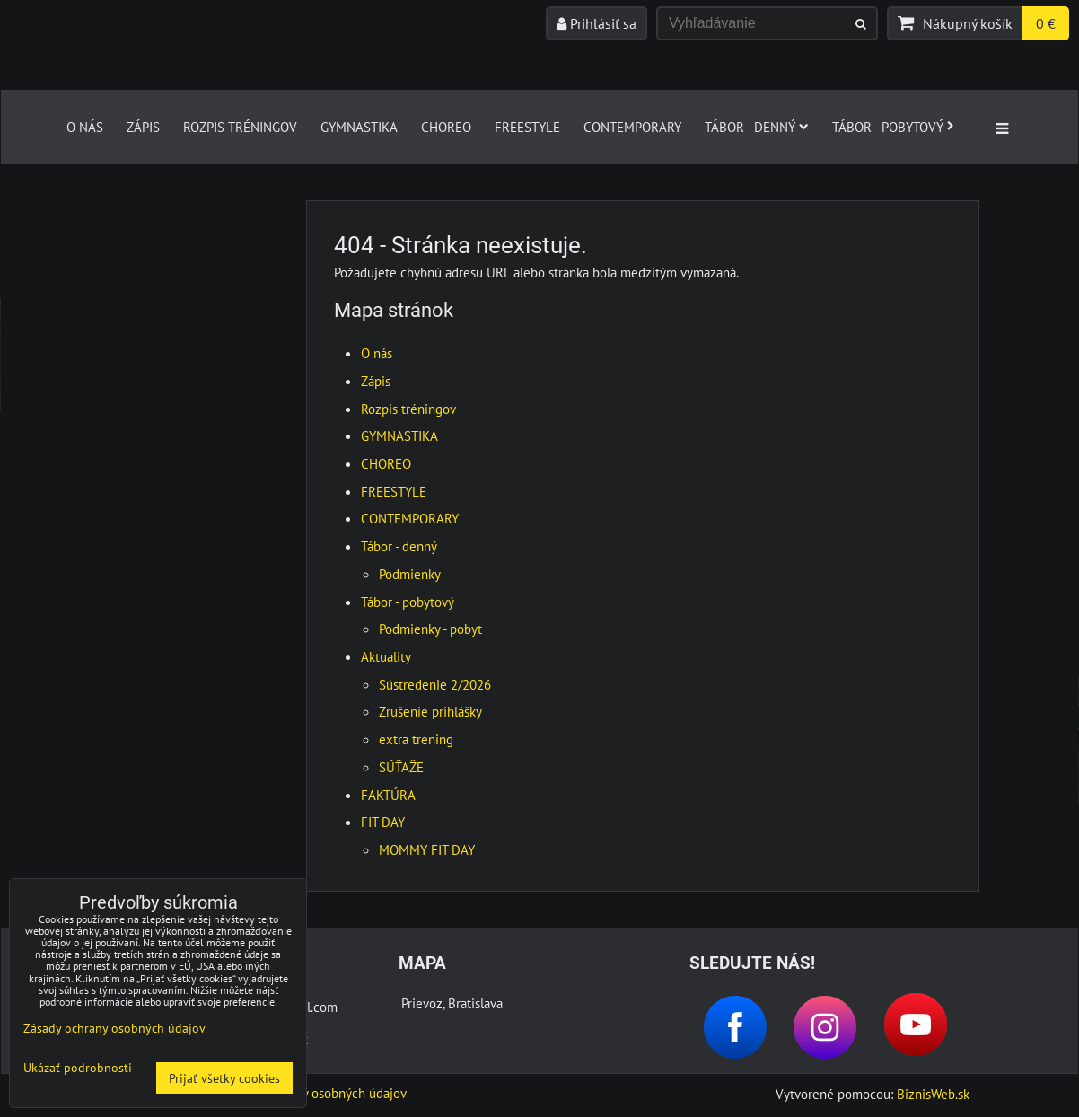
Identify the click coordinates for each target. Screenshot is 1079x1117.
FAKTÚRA (388, 795)
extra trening (416, 739)
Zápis (143, 127)
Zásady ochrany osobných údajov (315, 1093)
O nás (84, 127)
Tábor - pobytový (893, 127)
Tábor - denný (757, 127)
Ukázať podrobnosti (77, 1067)
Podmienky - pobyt (430, 629)
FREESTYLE (527, 127)
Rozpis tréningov (240, 127)
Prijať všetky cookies (224, 1077)
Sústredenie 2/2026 (435, 684)
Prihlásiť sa (596, 23)
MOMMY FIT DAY (427, 849)
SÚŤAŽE (401, 767)
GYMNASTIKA (359, 127)
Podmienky (410, 574)
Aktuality (386, 656)
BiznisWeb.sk (933, 1094)
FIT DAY (383, 822)
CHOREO (446, 127)
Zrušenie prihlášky (430, 711)
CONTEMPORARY (632, 127)
